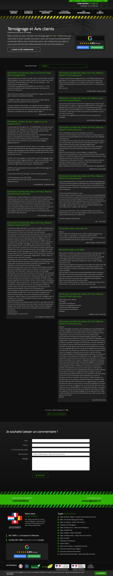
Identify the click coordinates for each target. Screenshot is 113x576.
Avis (100, 12)
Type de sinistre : (23, 454)
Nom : (27, 440)
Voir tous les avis (97, 47)
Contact (102, 1)
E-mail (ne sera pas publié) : (20, 449)
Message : (25, 458)
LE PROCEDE (65, 12)
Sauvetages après (45, 12)
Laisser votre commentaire (22, 49)
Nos (83, 12)
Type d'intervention (31, 66)
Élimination (13, 12)
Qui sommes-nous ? (91, 1)
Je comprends (100, 573)
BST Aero (23, 4)
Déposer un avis (83, 47)
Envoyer (41, 475)
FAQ (81, 1)
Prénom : (26, 445)
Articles (74, 1)
